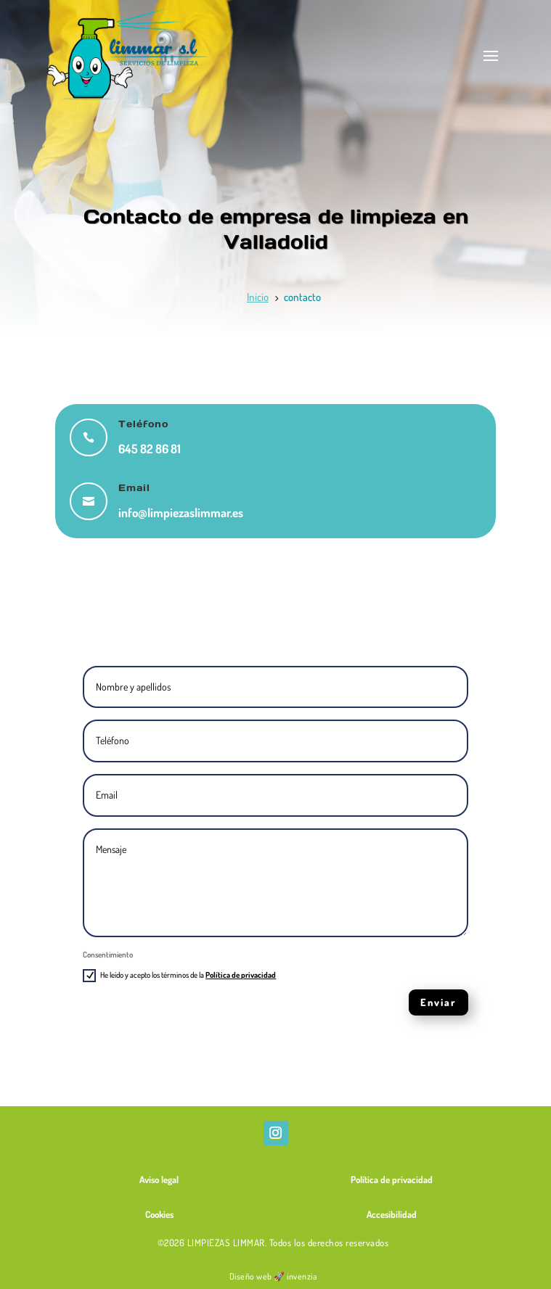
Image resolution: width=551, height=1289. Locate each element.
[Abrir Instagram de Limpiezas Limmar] (276, 1133)
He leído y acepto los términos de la (179, 975)
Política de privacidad (240, 975)
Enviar (438, 1002)
